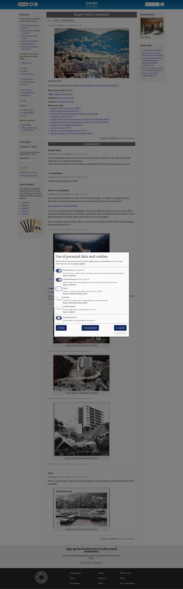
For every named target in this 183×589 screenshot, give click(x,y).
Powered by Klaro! (120, 333)
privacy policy (79, 264)
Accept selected (90, 328)
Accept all (120, 328)
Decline (61, 328)
